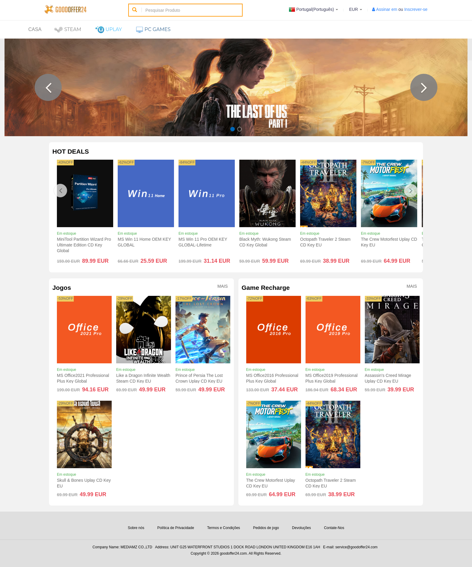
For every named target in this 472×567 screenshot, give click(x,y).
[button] (48, 87)
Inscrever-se (415, 9)
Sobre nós (136, 528)
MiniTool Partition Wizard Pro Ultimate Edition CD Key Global (84, 245)
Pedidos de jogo (266, 528)
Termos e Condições (223, 528)
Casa (35, 29)
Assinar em (386, 9)
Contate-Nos (334, 528)
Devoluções (301, 528)
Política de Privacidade (175, 528)
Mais (222, 286)
